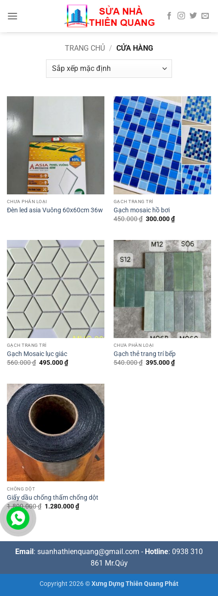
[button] (12, 16)
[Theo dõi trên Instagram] (181, 16)
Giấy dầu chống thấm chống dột (52, 497)
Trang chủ (85, 48)
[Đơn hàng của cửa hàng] (109, 68)
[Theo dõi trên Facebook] (169, 16)
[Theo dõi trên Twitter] (193, 16)
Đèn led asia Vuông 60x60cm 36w (55, 210)
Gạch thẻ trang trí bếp (145, 353)
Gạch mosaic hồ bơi (142, 210)
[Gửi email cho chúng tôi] (205, 16)
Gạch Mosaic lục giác (37, 353)
